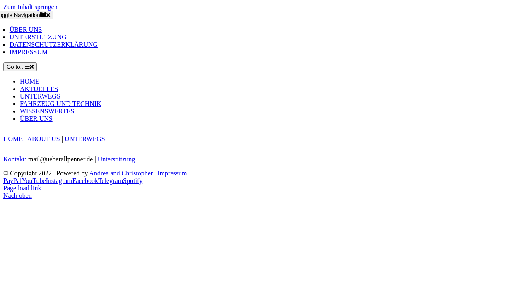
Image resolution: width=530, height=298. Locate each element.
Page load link (22, 188)
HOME (13, 138)
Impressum (172, 173)
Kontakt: (14, 159)
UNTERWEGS (85, 138)
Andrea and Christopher (121, 173)
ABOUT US (43, 138)
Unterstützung (116, 159)
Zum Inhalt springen (30, 6)
